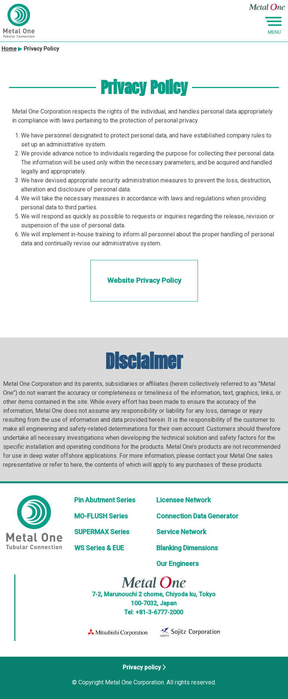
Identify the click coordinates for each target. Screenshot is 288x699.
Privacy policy (142, 667)
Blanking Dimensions (187, 548)
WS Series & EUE (99, 548)
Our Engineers (177, 564)
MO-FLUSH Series (101, 516)
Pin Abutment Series (104, 500)
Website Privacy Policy (144, 280)
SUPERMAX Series (101, 532)
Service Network (181, 532)
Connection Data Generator (197, 516)
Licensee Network (183, 500)
